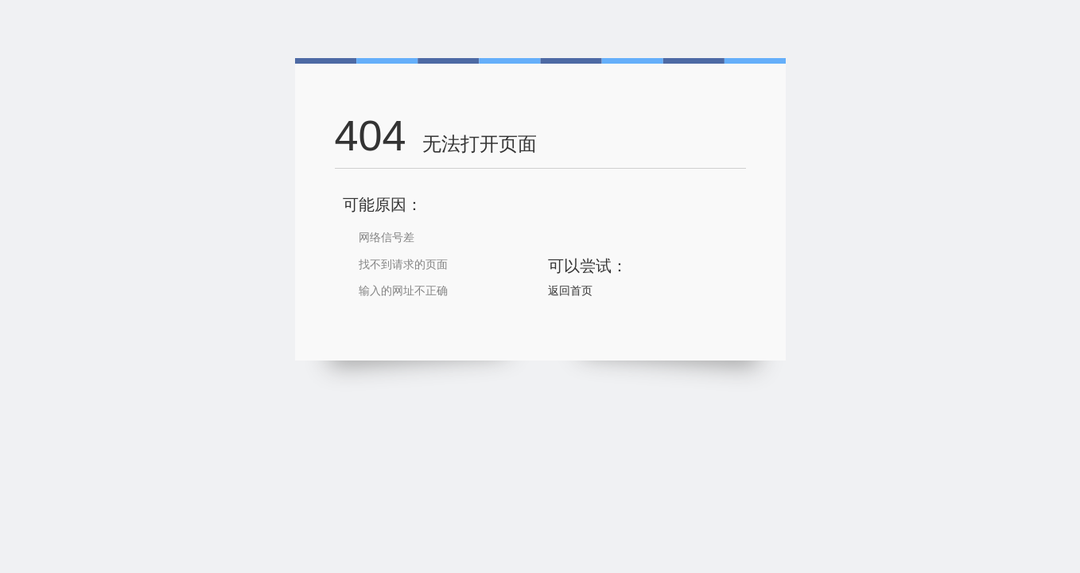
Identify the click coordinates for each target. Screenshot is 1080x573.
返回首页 (570, 290)
